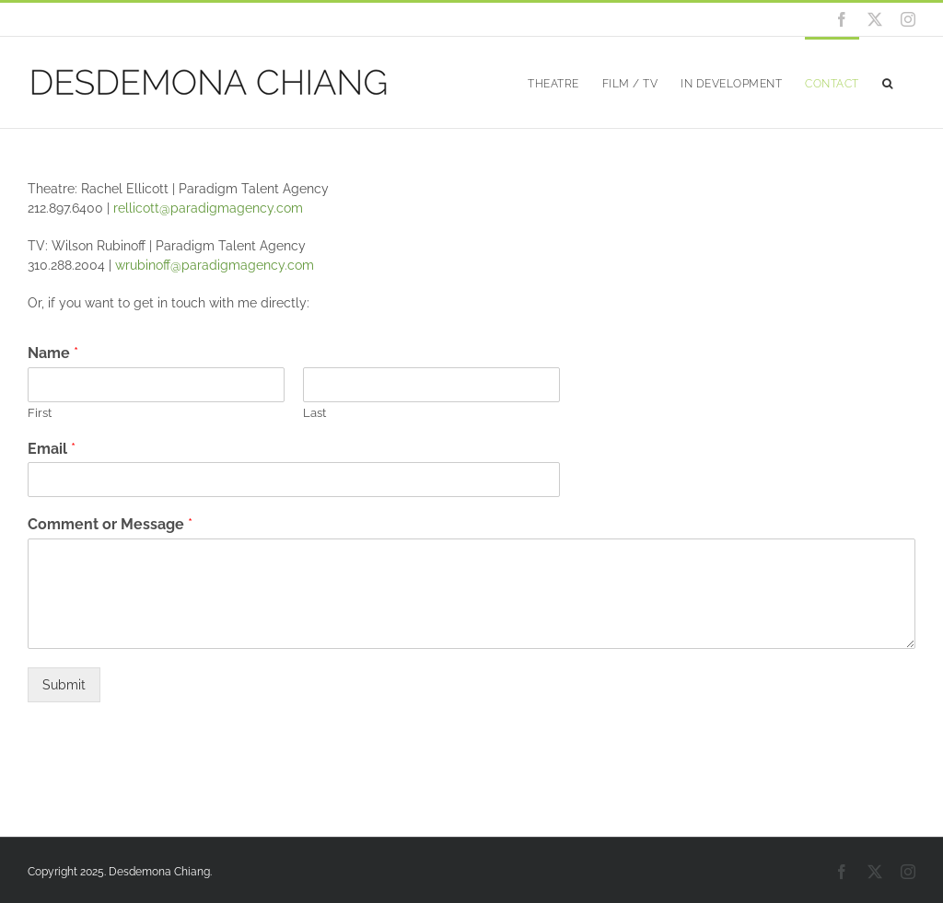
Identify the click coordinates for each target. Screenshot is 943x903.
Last (314, 413)
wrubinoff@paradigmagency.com (214, 265)
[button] (887, 82)
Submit (64, 684)
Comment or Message (110, 524)
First (40, 413)
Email (52, 448)
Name (53, 353)
